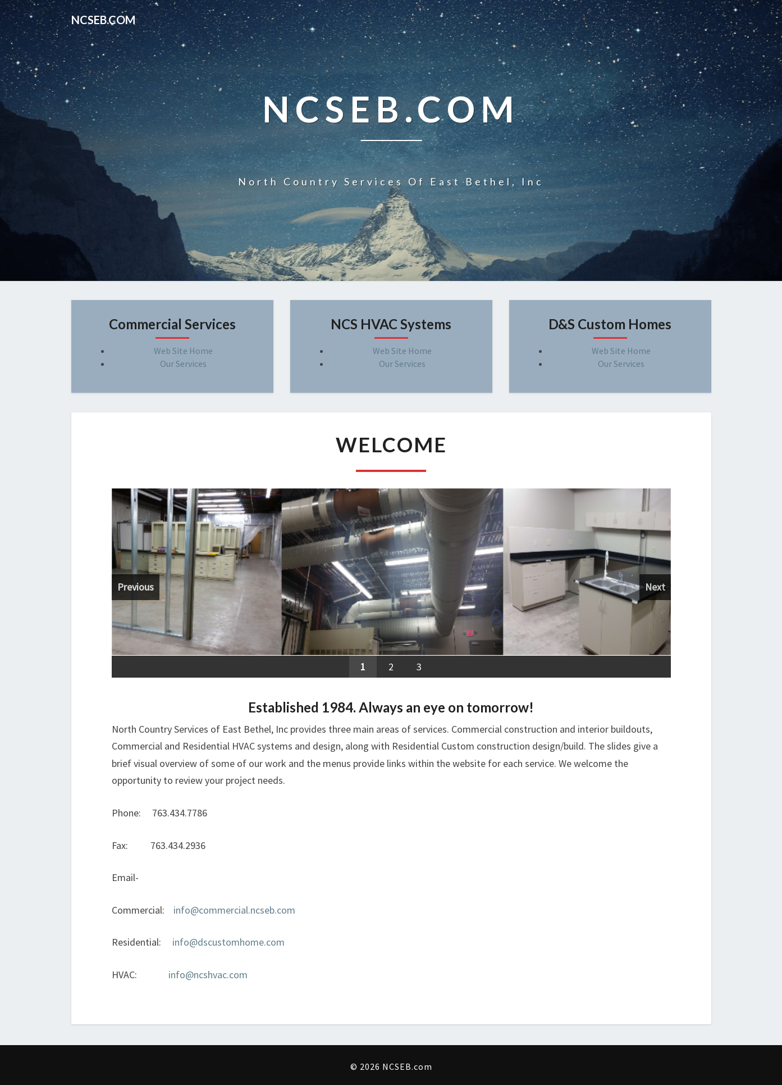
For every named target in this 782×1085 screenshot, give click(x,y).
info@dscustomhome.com (228, 942)
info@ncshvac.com (208, 974)
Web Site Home (183, 350)
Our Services (183, 363)
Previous (135, 586)
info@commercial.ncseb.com (234, 910)
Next (655, 586)
